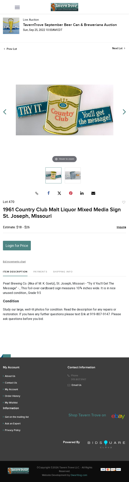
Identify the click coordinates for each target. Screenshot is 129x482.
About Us (10, 376)
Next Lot (118, 48)
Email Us (76, 385)
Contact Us (11, 382)
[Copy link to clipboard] (36, 193)
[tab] (15, 273)
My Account (11, 389)
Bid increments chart (14, 261)
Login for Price (17, 246)
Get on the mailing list (17, 417)
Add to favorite (123, 202)
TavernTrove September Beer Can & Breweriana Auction (70, 25)
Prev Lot (10, 49)
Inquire (121, 227)
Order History (12, 396)
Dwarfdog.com (79, 475)
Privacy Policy (12, 430)
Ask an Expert (12, 423)
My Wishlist (11, 402)
